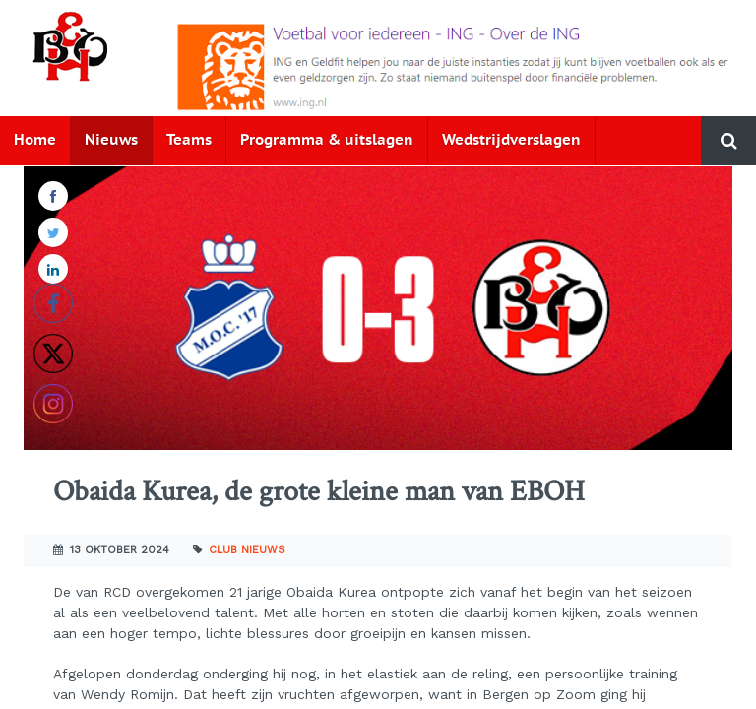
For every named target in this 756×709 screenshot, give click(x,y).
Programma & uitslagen (326, 140)
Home (35, 140)
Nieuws (111, 140)
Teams (189, 140)
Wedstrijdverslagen (511, 140)
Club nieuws (247, 550)
